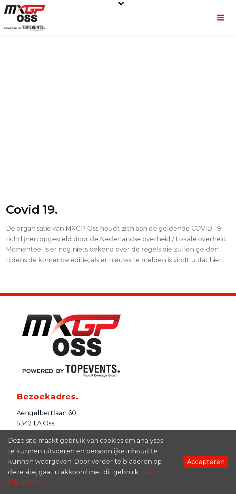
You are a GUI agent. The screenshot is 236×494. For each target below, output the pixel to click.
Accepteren (206, 462)
